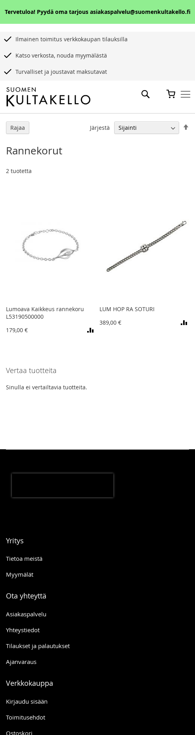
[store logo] (48, 97)
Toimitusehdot (25, 717)
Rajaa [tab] (17, 127)
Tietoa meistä (24, 558)
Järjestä (100, 127)
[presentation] (62, 485)
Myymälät (19, 574)
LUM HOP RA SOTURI (127, 309)
